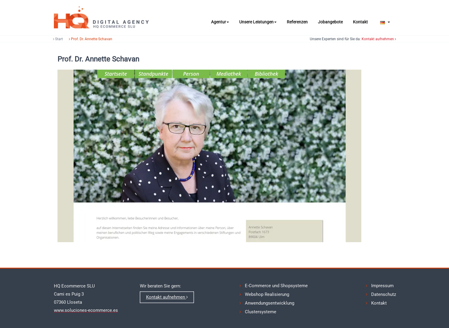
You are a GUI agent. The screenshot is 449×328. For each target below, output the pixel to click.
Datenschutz (383, 294)
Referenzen (297, 22)
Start (55, 39)
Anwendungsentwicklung (269, 302)
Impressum (382, 285)
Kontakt (360, 22)
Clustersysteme (260, 311)
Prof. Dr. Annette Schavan (88, 39)
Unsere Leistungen (258, 22)
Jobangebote (330, 22)
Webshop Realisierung (267, 294)
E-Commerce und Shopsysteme (276, 285)
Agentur (220, 22)
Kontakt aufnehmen (381, 39)
